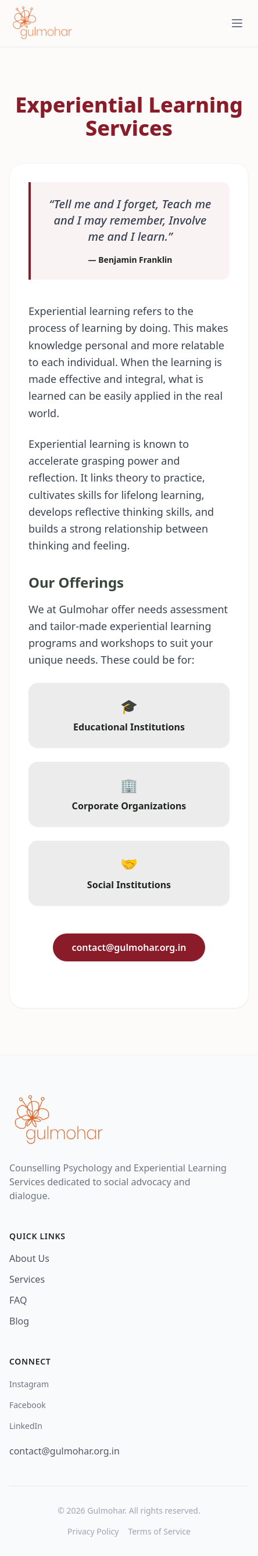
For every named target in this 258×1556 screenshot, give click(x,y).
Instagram (29, 1383)
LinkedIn (25, 1425)
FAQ (18, 1300)
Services (27, 1279)
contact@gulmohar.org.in (128, 947)
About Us (29, 1258)
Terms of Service (159, 1531)
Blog (19, 1321)
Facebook (27, 1404)
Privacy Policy (93, 1531)
